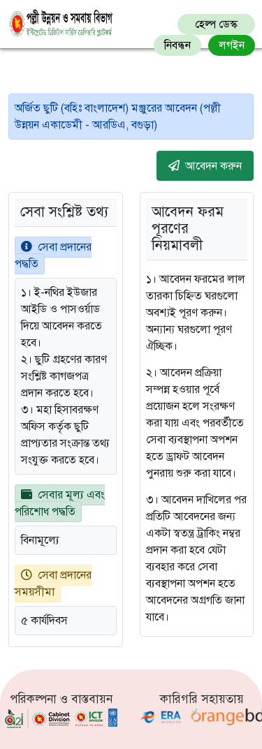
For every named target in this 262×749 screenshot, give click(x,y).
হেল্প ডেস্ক (216, 24)
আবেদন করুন (205, 165)
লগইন (232, 45)
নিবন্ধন (177, 45)
